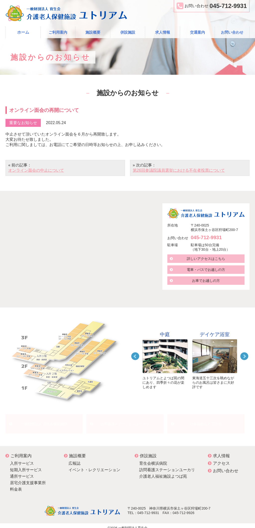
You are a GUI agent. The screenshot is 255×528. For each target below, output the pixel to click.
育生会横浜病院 (153, 459)
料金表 (16, 485)
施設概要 (92, 32)
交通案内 (197, 32)
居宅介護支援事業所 (28, 478)
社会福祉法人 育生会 (206, 421)
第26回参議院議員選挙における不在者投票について (179, 170)
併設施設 (127, 32)
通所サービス (22, 472)
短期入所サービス (26, 465)
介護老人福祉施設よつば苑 (163, 472)
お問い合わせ (232, 32)
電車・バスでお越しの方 (206, 270)
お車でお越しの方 (206, 281)
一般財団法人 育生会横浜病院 (44, 421)
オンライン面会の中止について (36, 170)
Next (244, 356)
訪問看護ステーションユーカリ (125, 421)
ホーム (23, 32)
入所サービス (22, 459)
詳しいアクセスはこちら (206, 259)
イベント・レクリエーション (94, 465)
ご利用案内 (58, 32)
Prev (135, 356)
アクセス (219, 458)
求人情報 (162, 32)
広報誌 (74, 459)
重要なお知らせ (23, 123)
